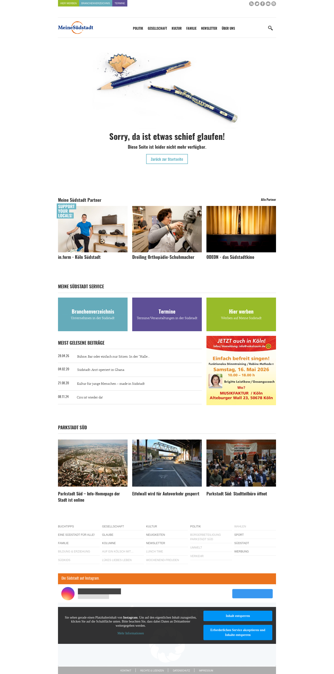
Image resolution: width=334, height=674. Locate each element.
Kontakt (125, 670)
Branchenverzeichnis (95, 3)
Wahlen (240, 526)
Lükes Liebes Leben (117, 560)
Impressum (206, 670)
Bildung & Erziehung (74, 551)
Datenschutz (181, 670)
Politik (138, 28)
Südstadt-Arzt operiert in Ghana (100, 370)
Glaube (107, 534)
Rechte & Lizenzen (152, 670)
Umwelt (196, 547)
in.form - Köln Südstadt (79, 257)
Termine (120, 3)
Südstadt (241, 543)
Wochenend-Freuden (162, 560)
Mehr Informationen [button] (130, 633)
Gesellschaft (157, 28)
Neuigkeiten (155, 534)
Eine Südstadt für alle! (76, 534)
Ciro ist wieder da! (90, 397)
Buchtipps (66, 526)
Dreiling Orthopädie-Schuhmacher (163, 257)
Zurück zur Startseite (167, 159)
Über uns (228, 28)
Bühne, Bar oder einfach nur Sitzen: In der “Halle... (113, 357)
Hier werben (68, 3)
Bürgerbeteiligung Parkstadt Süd (205, 537)
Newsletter (209, 28)
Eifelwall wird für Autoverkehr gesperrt (165, 494)
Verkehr (197, 556)
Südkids (64, 560)
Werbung (241, 551)
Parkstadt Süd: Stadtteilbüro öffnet (236, 494)
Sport (239, 534)
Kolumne (109, 543)
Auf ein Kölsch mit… (118, 551)
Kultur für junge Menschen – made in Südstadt (111, 384)
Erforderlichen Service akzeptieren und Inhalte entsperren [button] (237, 632)
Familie (191, 28)
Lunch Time (154, 551)
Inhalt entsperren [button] (238, 616)
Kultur (177, 28)
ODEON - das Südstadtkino (230, 257)
